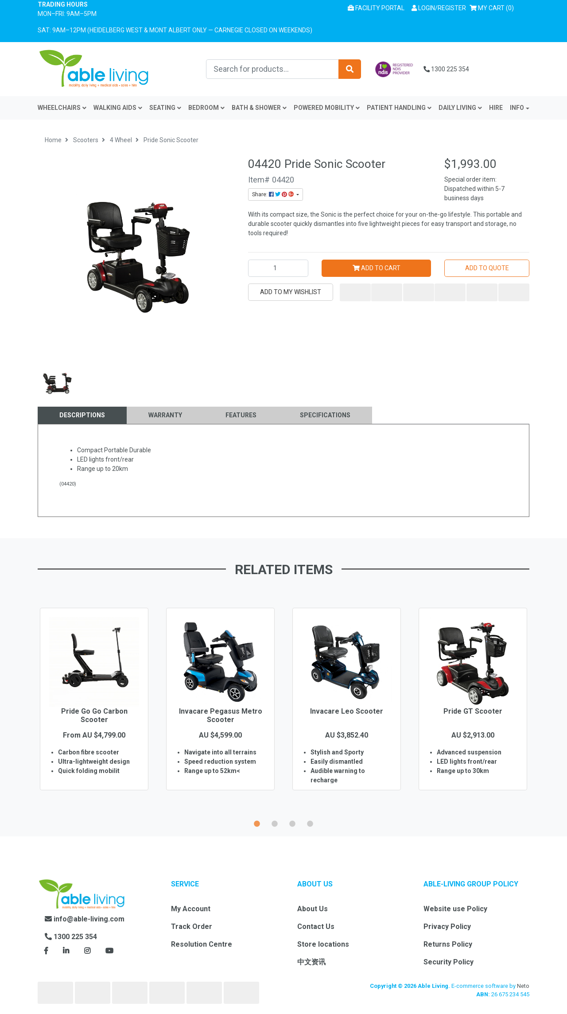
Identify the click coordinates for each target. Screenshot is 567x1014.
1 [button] (256, 822)
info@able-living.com (84, 919)
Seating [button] (165, 107)
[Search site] (349, 69)
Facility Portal (376, 8)
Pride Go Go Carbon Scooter (94, 715)
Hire (496, 107)
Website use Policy (455, 909)
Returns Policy (447, 944)
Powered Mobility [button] (327, 107)
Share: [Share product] (273, 194)
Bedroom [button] (206, 107)
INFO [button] (517, 107)
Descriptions (82, 415)
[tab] (82, 415)
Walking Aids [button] (117, 107)
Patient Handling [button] (399, 107)
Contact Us (315, 926)
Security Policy (448, 962)
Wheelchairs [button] (62, 107)
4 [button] (310, 822)
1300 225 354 (446, 69)
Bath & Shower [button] (259, 107)
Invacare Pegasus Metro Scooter (220, 715)
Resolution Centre (201, 944)
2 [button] (274, 822)
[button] (439, 8)
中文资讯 (311, 962)
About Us (312, 909)
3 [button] (292, 822)
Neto (523, 986)
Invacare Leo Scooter (346, 711)
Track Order (191, 926)
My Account (190, 909)
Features (240, 415)
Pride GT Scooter (472, 711)
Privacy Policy (447, 926)
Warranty (165, 415)
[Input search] (272, 69)
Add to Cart (376, 268)
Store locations (323, 944)
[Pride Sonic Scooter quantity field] (278, 268)
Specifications (325, 415)
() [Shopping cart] (493, 7)
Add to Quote (487, 268)
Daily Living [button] (460, 107)
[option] (94, 712)
